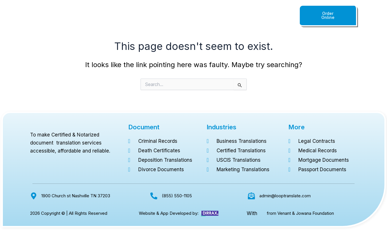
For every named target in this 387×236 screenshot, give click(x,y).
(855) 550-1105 (272, 17)
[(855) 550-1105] (153, 195)
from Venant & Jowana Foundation (300, 213)
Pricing (222, 17)
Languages (167, 17)
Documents (136, 17)
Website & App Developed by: (169, 213)
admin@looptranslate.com (285, 195)
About (243, 17)
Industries (197, 17)
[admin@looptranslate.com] (251, 195)
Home (110, 17)
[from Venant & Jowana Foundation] (262, 213)
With (252, 213)
